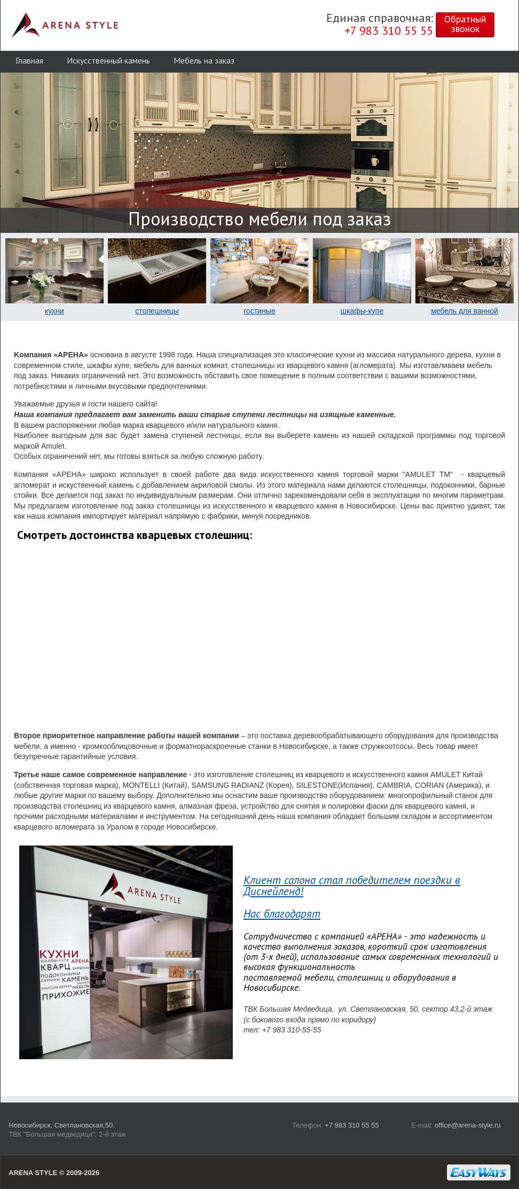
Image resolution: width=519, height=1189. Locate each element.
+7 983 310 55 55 (352, 1125)
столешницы (157, 311)
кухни (54, 311)
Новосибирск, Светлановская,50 (61, 1125)
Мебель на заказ (204, 60)
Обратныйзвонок (465, 24)
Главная (29, 60)
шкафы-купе (362, 311)
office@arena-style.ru (468, 1125)
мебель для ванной (464, 311)
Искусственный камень (108, 60)
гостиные (259, 311)
